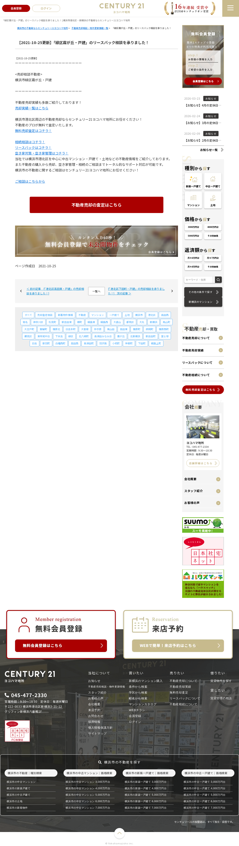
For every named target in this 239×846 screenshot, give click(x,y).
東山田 (110, 329)
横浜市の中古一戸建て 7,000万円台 (205, 807)
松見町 (52, 322)
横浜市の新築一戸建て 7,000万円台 (146, 807)
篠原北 (56, 329)
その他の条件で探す (200, 292)
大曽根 (85, 329)
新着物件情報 (65, 315)
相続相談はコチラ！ (30, 141)
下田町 (142, 343)
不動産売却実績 (193, 350)
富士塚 (165, 336)
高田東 (123, 329)
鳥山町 (166, 322)
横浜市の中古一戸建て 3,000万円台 (205, 781)
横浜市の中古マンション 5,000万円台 (88, 794)
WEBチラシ (137, 710)
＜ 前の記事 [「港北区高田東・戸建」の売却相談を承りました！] (55, 291)
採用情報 (94, 721)
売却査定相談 (44, 315)
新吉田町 (151, 336)
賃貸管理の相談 (221, 698)
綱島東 (91, 322)
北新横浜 (135, 336)
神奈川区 (38, 322)
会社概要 (190, 479)
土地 (127, 315)
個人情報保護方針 (100, 727)
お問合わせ (96, 716)
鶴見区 (28, 336)
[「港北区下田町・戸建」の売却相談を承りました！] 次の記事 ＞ (136, 291)
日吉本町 (71, 329)
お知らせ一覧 (209, 150)
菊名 (25, 322)
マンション (97, 315)
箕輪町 (43, 329)
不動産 (82, 315)
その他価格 (213, 235)
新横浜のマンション (200, 301)
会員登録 (135, 716)
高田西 (165, 315)
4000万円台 (213, 226)
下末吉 (59, 336)
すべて (28, 315)
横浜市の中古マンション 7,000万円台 (88, 807)
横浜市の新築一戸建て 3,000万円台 (146, 781)
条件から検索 (138, 686)
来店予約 (94, 710)
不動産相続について (196, 375)
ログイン (135, 721)
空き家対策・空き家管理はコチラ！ (42, 153)
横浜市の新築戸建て (18, 788)
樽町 (79, 322)
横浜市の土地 (15, 801)
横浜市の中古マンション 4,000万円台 (88, 788)
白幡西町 (60, 343)
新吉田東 (67, 322)
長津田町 (89, 343)
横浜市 (139, 315)
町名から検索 (138, 698)
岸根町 (129, 343)
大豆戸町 (29, 329)
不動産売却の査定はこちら (96, 205)
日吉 (34, 343)
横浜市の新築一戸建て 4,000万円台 (146, 788)
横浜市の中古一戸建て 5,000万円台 (205, 794)
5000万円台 (193, 235)
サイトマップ (97, 733)
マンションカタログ (142, 704)
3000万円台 (193, 226)
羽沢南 (103, 343)
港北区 (152, 315)
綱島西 (104, 322)
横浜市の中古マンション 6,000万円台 (88, 801)
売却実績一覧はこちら (31, 107)
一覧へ (96, 291)
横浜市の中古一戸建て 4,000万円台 (205, 788)
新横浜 (153, 322)
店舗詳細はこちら (200, 463)
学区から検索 (138, 692)
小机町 (116, 343)
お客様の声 (192, 503)
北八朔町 (84, 336)
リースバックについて (197, 362)
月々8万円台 (193, 266)
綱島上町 (156, 343)
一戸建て (114, 315)
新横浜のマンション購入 (146, 680)
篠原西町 (164, 329)
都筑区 (130, 322)
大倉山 (117, 322)
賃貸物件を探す (221, 680)
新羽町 (46, 343)
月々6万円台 (193, 257)
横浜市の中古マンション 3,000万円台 (88, 781)
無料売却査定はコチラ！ (33, 130)
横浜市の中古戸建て (18, 794)
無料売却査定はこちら (200, 390)
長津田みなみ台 (103, 336)
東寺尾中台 (43, 336)
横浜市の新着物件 (17, 807)
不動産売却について (196, 338)
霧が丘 (121, 336)
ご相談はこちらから (30, 181)
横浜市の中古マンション (21, 781)
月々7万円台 (213, 257)
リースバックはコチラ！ (33, 147)
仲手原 (98, 329)
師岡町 (149, 329)
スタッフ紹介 (193, 491)
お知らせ (94, 680)
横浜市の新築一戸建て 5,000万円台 (146, 794)
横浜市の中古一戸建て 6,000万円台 (205, 801)
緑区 (70, 336)
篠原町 (136, 329)
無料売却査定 (179, 692)
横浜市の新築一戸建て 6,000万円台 (146, 801)
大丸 (141, 322)
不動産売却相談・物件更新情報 (106, 686)
